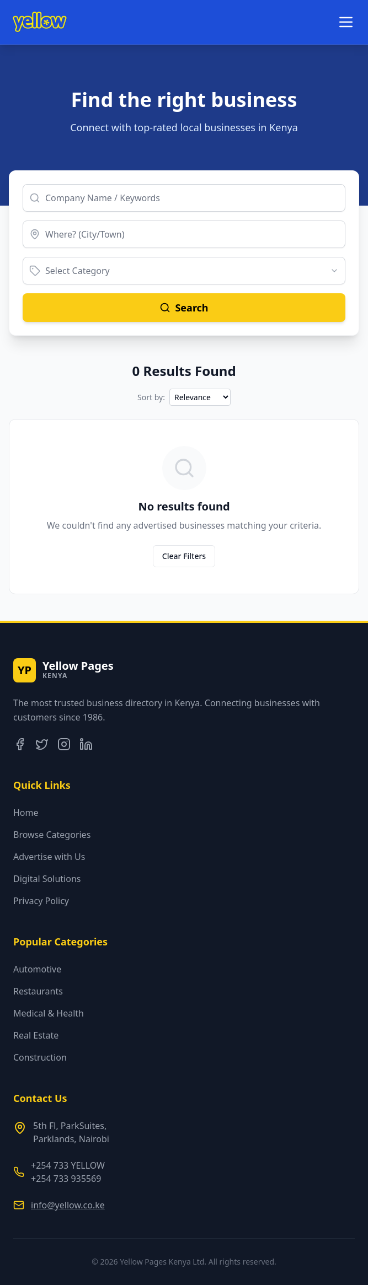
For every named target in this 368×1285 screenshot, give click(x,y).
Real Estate (35, 1035)
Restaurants (38, 991)
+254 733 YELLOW (68, 1165)
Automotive (37, 969)
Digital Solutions (47, 879)
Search (183, 307)
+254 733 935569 (66, 1179)
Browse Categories (51, 835)
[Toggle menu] (346, 22)
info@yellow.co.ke (68, 1205)
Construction (40, 1057)
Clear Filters (184, 556)
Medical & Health (48, 1013)
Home (26, 813)
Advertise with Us (49, 857)
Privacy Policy (41, 901)
